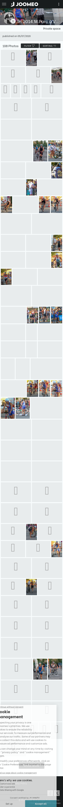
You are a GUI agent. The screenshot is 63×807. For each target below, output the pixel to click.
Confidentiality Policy (15, 783)
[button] (9, 790)
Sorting (50, 45)
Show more (31, 765)
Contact (7, 786)
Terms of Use (10, 780)
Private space (51, 28)
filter (30, 45)
